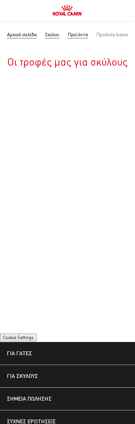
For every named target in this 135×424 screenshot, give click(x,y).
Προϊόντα (78, 34)
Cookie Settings (18, 337)
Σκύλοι (52, 34)
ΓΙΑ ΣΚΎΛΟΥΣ (22, 375)
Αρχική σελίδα (22, 34)
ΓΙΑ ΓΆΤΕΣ (19, 353)
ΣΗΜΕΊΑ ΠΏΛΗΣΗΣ (29, 398)
